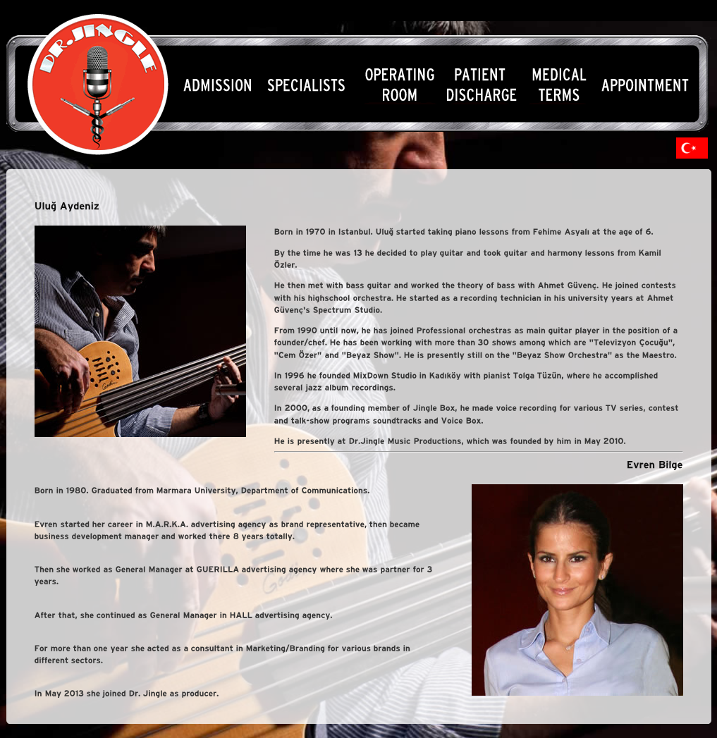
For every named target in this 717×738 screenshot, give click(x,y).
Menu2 (308, 85)
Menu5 (560, 85)
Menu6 (646, 85)
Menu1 (215, 85)
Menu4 (484, 85)
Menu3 (397, 85)
